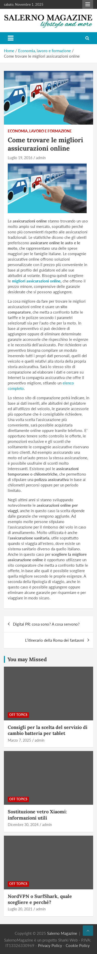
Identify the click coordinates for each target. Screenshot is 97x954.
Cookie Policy (78, 945)
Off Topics (18, 715)
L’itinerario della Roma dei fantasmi (54, 640)
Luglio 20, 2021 (20, 909)
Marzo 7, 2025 (19, 740)
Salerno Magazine (62, 933)
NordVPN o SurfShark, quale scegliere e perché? (40, 899)
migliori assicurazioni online (36, 281)
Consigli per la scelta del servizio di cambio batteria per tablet (47, 730)
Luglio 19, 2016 (20, 157)
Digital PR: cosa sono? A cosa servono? (46, 624)
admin (41, 157)
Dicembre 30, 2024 (23, 824)
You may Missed (27, 659)
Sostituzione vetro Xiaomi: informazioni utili (37, 815)
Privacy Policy (50, 945)
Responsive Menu (87, 4)
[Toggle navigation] (10, 38)
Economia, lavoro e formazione (40, 131)
